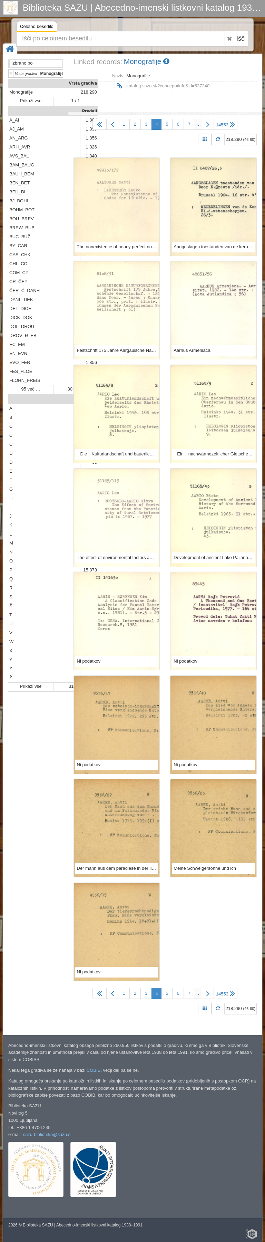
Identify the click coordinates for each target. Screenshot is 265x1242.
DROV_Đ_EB (23, 335)
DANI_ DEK (21, 299)
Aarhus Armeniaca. (193, 350)
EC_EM (17, 344)
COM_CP (19, 272)
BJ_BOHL (19, 200)
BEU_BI (17, 191)
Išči (241, 38)
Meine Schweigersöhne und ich (205, 868)
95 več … (30, 389)
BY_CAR (18, 245)
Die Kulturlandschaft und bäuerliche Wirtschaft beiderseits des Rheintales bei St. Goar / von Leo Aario (117, 453)
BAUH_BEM (21, 173)
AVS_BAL (19, 155)
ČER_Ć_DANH (24, 290)
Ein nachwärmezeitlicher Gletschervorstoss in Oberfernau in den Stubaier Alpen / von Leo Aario (213, 453)
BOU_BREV (21, 218)
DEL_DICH (20, 308)
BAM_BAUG (21, 164)
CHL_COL (19, 263)
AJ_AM (16, 129)
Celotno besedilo (37, 27)
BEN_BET (19, 182)
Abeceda (87, 399)
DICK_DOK (20, 317)
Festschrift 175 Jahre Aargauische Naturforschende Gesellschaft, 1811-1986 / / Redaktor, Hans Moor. (117, 350)
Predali (89, 111)
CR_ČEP (18, 281)
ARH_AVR (19, 147)
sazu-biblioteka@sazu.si (47, 1134)
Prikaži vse (31, 100)
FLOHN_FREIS (24, 380)
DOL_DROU (21, 326)
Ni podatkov (89, 661)
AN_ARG (18, 138)
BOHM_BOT (22, 209)
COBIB (93, 1070)
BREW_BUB (22, 227)
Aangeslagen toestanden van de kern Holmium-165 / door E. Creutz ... (213, 246)
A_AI (14, 120)
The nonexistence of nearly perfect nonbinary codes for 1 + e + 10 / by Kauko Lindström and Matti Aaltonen (117, 246)
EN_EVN (18, 353)
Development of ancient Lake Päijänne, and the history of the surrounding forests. (213, 557)
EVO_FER (19, 362)
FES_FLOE (20, 371)
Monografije (21, 92)
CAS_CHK (19, 254)
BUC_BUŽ (19, 236)
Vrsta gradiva (83, 83)
